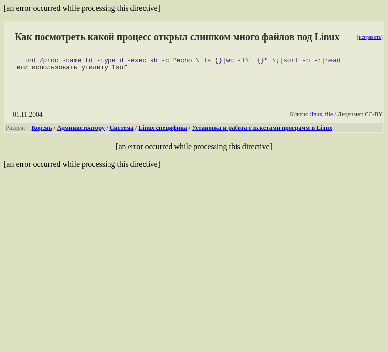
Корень (42, 130)
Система (121, 130)
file (329, 117)
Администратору (81, 130)
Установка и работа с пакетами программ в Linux (262, 130)
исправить (370, 37)
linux (316, 117)
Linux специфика (162, 130)
